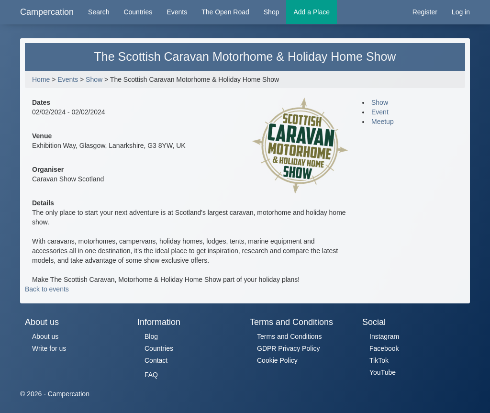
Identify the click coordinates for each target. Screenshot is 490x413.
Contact (156, 360)
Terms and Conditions (289, 336)
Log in (461, 12)
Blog (151, 336)
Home (41, 79)
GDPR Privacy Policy (288, 348)
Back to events (47, 289)
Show (94, 79)
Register (424, 12)
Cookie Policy (277, 360)
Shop (271, 12)
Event (380, 112)
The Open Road (225, 12)
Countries (137, 12)
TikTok (379, 360)
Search (98, 12)
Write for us (49, 348)
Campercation (47, 12)
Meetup (382, 121)
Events (177, 12)
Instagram (384, 336)
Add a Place (311, 12)
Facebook (384, 348)
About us (45, 336)
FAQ (151, 375)
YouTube (382, 372)
